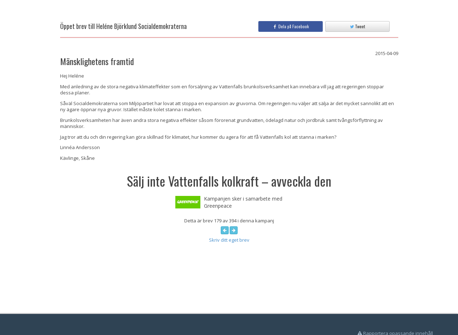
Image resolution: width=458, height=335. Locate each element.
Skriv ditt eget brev (229, 240)
